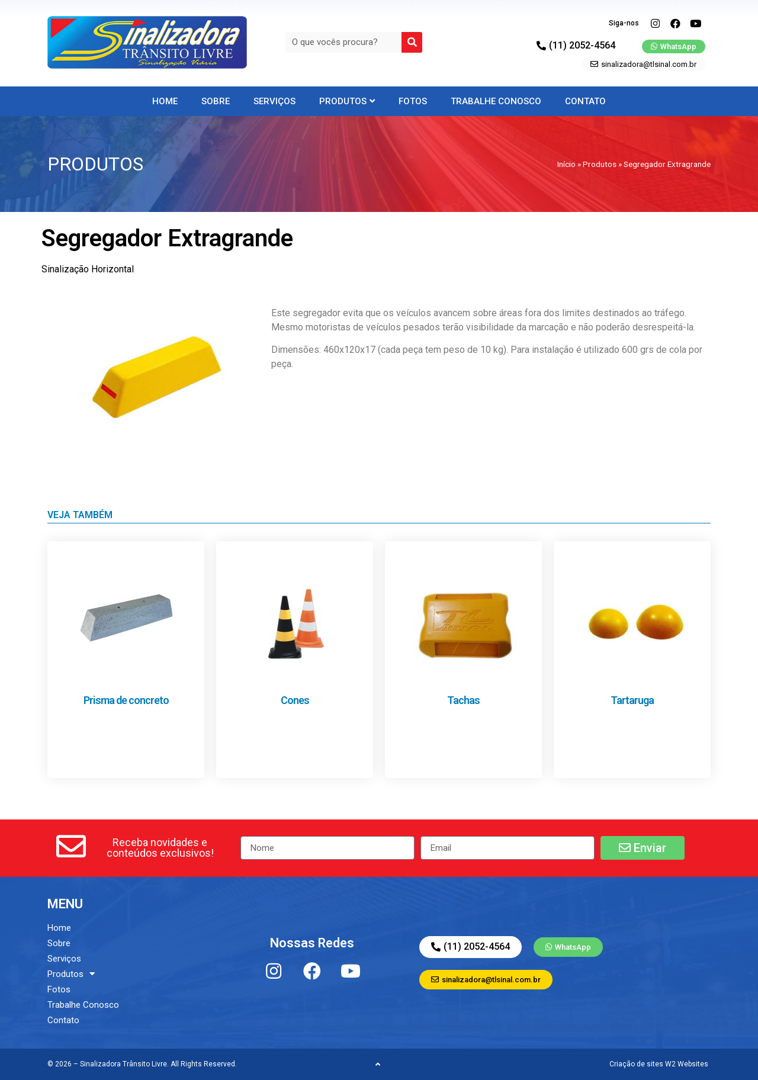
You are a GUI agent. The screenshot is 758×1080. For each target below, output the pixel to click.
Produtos (347, 101)
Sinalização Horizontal (87, 269)
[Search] (412, 42)
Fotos (413, 101)
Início (566, 164)
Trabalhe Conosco (496, 101)
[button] (160, 848)
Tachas (463, 700)
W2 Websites (686, 1064)
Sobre (215, 101)
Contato (585, 101)
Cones (295, 700)
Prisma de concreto (126, 700)
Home (165, 101)
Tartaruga (632, 700)
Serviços (274, 101)
